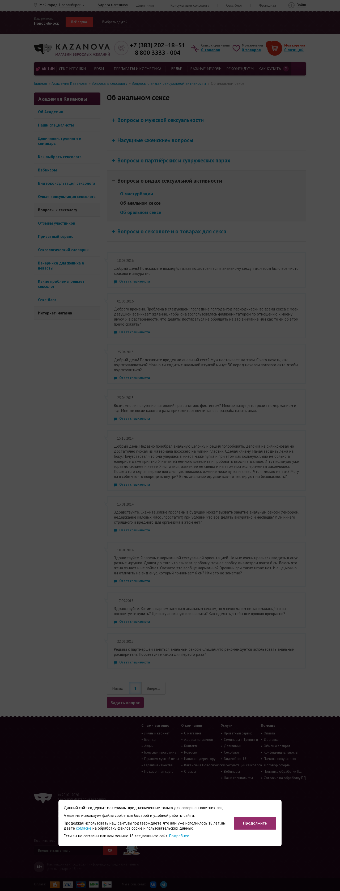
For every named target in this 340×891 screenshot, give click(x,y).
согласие (83, 828)
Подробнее (179, 835)
